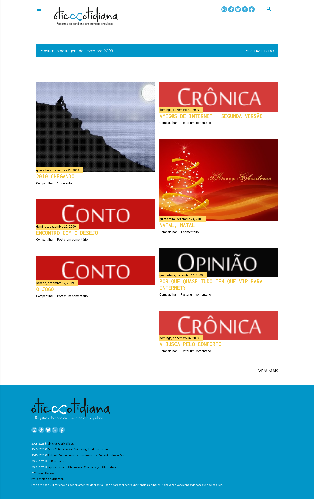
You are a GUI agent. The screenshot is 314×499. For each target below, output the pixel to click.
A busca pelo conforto (190, 344)
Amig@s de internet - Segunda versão (210, 116)
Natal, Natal (177, 225)
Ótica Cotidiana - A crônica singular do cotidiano (77, 449)
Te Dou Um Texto (57, 461)
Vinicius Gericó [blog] (61, 443)
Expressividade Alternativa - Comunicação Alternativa (81, 467)
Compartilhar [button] (44, 183)
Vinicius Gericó (44, 472)
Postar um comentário (196, 123)
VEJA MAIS (268, 370)
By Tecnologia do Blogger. (47, 478)
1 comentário (66, 183)
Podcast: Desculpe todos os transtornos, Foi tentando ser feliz (86, 455)
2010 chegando (55, 176)
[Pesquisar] (272, 14)
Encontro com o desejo (67, 233)
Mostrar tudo (260, 51)
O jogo (45, 289)
